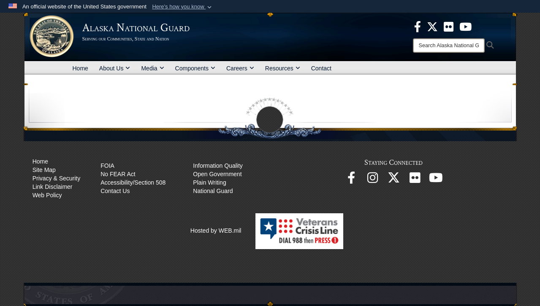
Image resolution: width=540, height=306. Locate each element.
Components (195, 68)
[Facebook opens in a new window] (351, 180)
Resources (282, 68)
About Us (114, 68)
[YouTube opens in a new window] (435, 180)
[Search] (449, 45)
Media (152, 68)
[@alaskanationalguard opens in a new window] (372, 180)
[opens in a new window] (417, 26)
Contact (321, 68)
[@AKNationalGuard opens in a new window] (393, 180)
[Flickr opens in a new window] (414, 180)
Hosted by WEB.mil (216, 230)
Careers (240, 68)
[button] (182, 7)
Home (80, 68)
